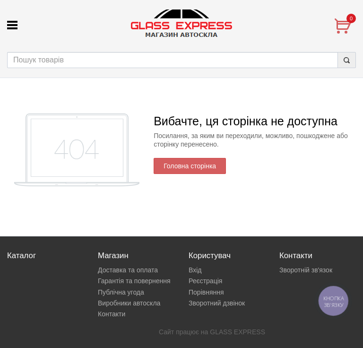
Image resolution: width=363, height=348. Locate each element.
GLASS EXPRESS (237, 332)
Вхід (195, 270)
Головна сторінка (190, 166)
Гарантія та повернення (134, 281)
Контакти (111, 314)
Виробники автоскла (129, 303)
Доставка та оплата (128, 270)
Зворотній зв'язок (305, 270)
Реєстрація (205, 281)
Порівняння (206, 292)
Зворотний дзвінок (217, 303)
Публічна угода (121, 292)
